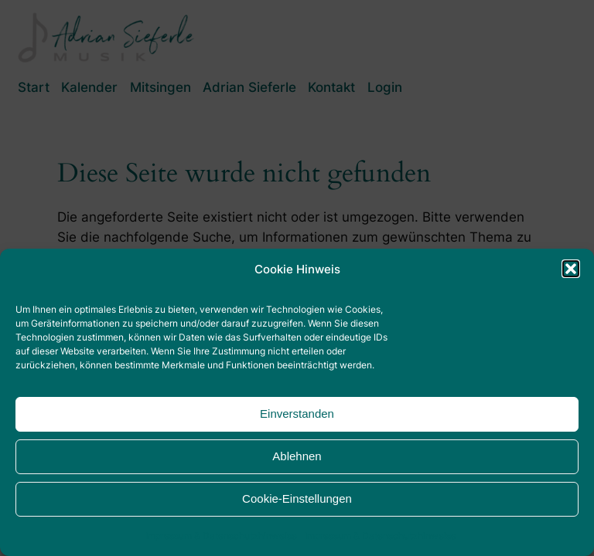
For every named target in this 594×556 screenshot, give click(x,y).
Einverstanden (297, 413)
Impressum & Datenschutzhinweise (221, 535)
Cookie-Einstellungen (297, 498)
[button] (571, 268)
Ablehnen (296, 456)
